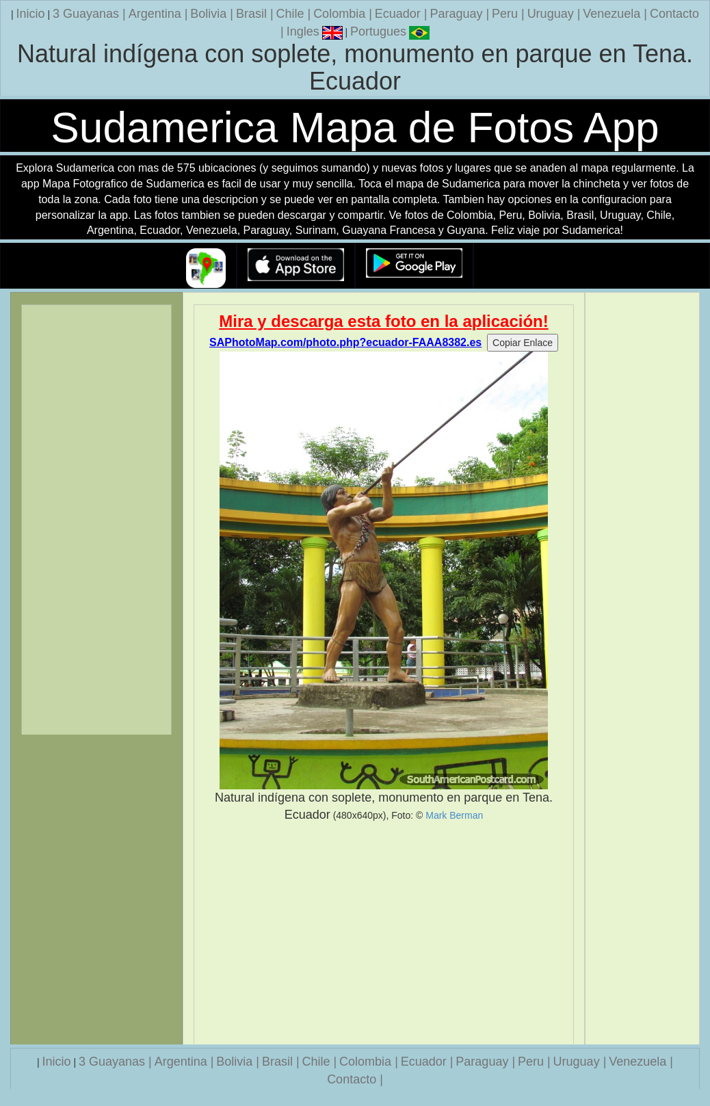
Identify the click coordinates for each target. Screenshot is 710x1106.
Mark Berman (454, 815)
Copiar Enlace (522, 342)
